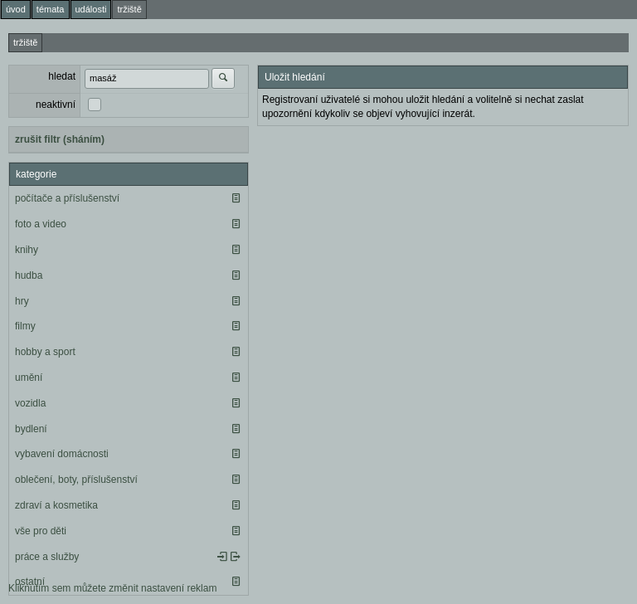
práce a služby (47, 557)
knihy (26, 250)
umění (28, 377)
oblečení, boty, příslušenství (76, 479)
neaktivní (55, 104)
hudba (28, 275)
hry (22, 301)
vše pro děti (40, 531)
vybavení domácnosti (62, 454)
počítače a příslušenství (67, 198)
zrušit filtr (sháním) (60, 139)
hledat (61, 76)
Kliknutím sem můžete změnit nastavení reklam (112, 588)
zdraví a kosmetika (56, 505)
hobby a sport (45, 352)
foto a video (40, 224)
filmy (25, 326)
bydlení (31, 429)
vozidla (30, 403)
